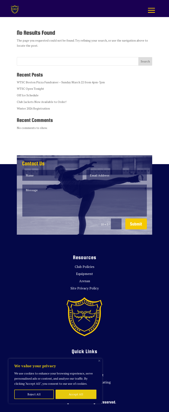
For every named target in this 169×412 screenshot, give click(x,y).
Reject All (34, 394)
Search (145, 61)
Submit (136, 223)
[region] (55, 381)
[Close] (99, 361)
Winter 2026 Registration (33, 108)
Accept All (76, 394)
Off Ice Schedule (28, 95)
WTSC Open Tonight (30, 89)
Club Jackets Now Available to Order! (41, 102)
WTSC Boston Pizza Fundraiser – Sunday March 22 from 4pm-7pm (61, 82)
